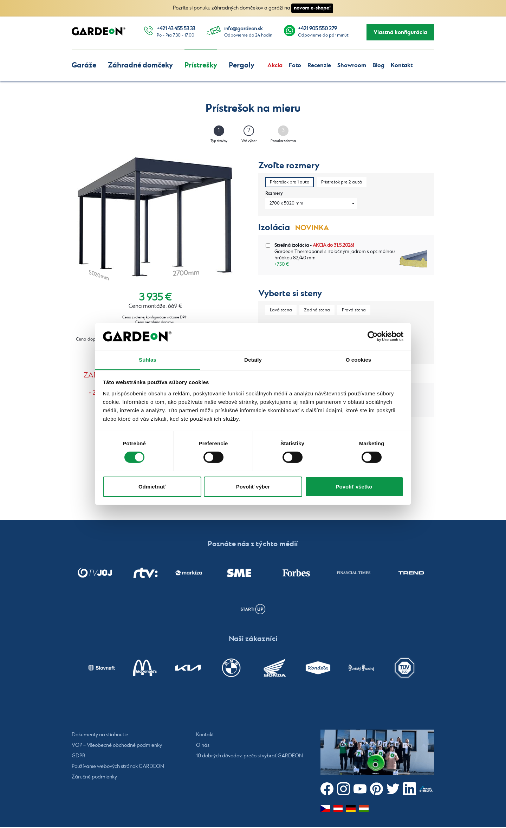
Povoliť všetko (354, 487)
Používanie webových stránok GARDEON (118, 767)
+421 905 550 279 (317, 29)
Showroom (351, 65)
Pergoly (241, 65)
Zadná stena (317, 310)
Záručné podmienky (94, 778)
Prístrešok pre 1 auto (289, 182)
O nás (202, 746)
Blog (378, 65)
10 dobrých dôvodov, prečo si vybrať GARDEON (249, 756)
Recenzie (319, 65)
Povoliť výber (253, 487)
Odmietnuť (152, 487)
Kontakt (402, 65)
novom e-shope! (312, 8)
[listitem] (95, 574)
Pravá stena (354, 310)
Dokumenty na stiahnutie (100, 735)
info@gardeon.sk (243, 29)
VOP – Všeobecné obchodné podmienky (117, 746)
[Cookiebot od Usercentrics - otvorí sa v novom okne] (372, 336)
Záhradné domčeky (140, 65)
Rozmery (274, 193)
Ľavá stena (281, 310)
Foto (295, 65)
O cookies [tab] (358, 359)
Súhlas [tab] (147, 359)
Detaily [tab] (253, 359)
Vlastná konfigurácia (400, 32)
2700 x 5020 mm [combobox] (286, 203)
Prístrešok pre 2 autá (341, 182)
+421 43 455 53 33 (176, 29)
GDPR (78, 756)
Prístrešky (200, 65)
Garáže (84, 65)
